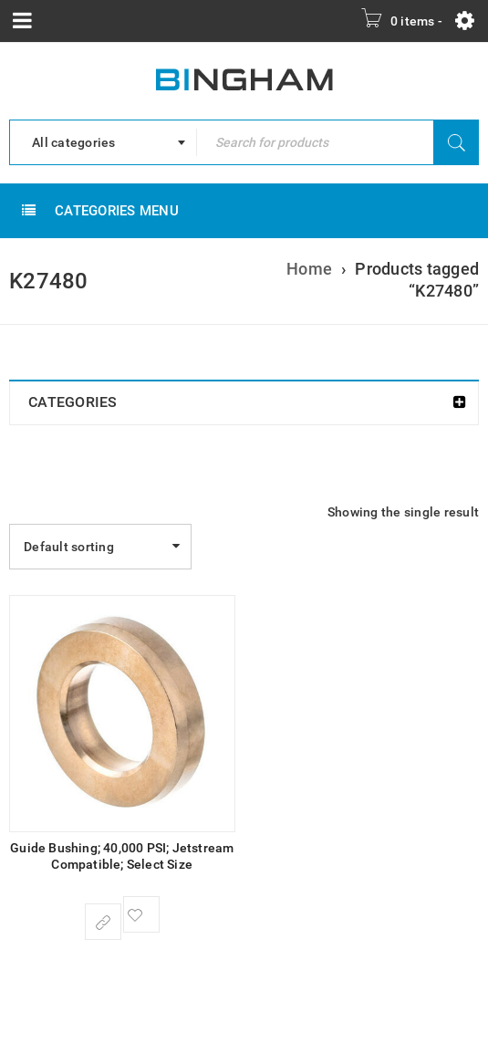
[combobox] (103, 142)
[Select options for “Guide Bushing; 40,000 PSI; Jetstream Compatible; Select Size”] (103, 921)
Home (309, 268)
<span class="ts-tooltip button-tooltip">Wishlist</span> (141, 914)
